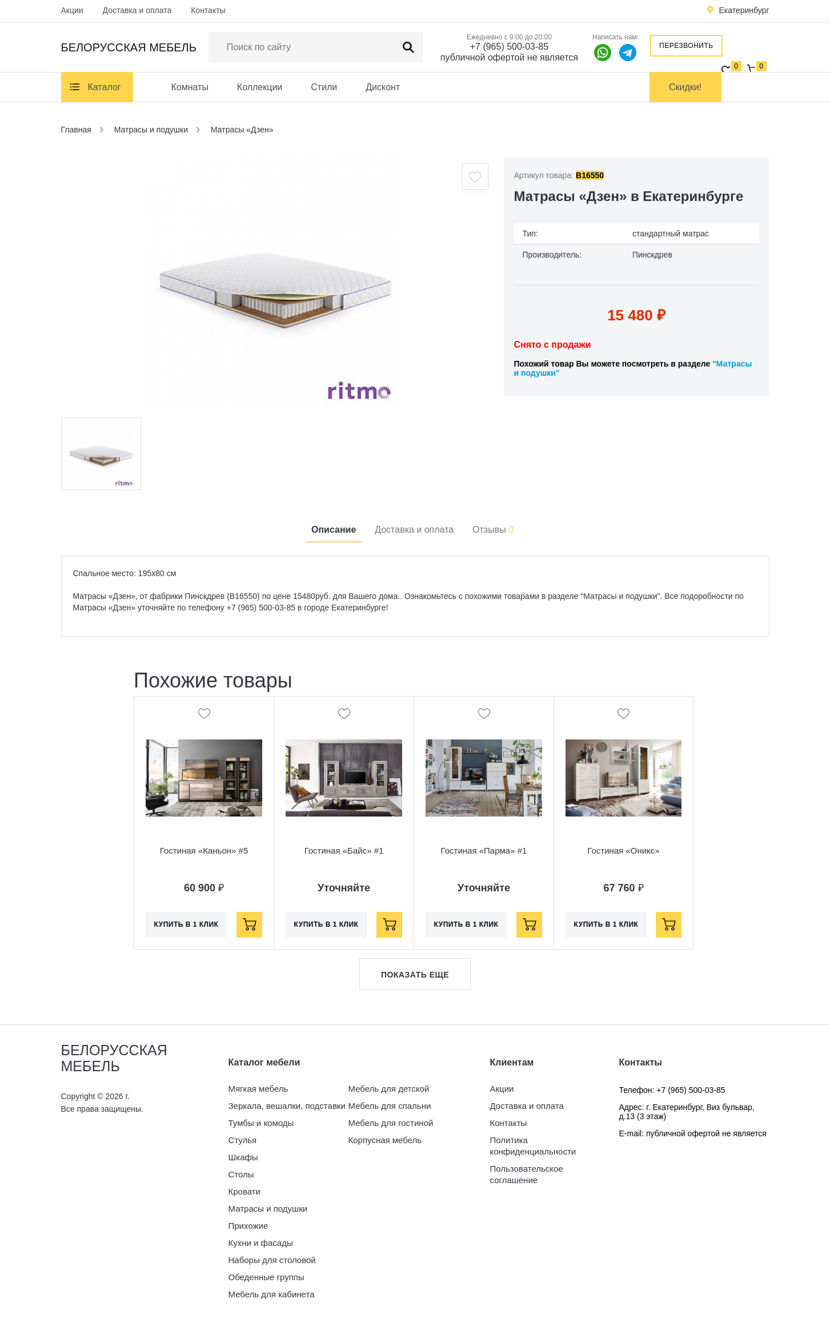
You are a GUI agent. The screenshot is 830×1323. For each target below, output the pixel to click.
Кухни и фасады (260, 1243)
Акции (72, 10)
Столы (241, 1174)
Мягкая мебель (258, 1088)
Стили (324, 87)
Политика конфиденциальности (533, 1145)
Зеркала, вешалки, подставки (287, 1106)
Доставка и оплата (137, 10)
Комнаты (189, 87)
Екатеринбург (744, 10)
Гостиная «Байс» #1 (344, 850)
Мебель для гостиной (391, 1123)
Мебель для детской (389, 1088)
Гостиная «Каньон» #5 (204, 850)
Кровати (244, 1191)
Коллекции (259, 87)
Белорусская (129, 47)
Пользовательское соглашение (526, 1174)
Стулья (242, 1140)
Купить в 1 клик (186, 924)
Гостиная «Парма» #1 (484, 850)
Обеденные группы (266, 1277)
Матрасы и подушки (268, 1208)
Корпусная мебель (385, 1140)
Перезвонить (686, 46)
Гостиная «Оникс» (623, 850)
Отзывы (493, 529)
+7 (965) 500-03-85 (509, 46)
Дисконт (383, 87)
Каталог (104, 87)
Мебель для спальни (389, 1106)
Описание (333, 529)
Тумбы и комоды (261, 1123)
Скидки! (685, 87)
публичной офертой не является (509, 57)
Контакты (208, 10)
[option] (275, 283)
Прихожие (248, 1225)
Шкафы (243, 1157)
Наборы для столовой (272, 1260)
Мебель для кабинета (271, 1294)
